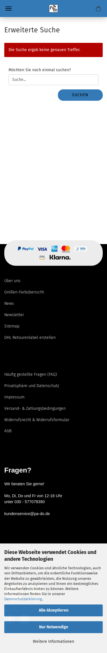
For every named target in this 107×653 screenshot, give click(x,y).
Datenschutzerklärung (23, 599)
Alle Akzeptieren (53, 610)
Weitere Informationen (53, 641)
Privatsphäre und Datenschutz (31, 385)
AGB (7, 431)
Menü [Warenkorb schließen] (8, 8)
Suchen (80, 95)
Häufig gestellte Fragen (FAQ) (30, 374)
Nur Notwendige (53, 627)
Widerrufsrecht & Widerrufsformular (36, 419)
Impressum (14, 397)
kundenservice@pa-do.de (27, 513)
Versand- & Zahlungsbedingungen (35, 408)
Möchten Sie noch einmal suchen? (40, 70)
